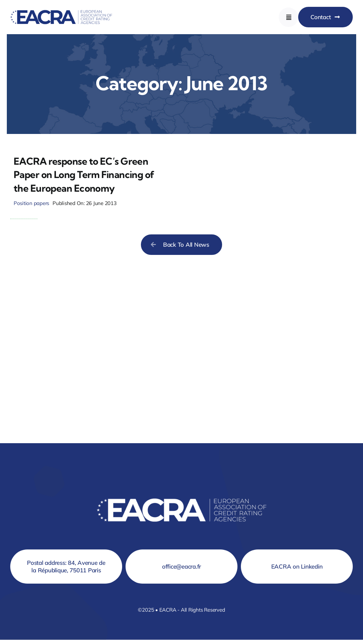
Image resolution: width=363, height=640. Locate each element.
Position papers (31, 203)
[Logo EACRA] (61, 8)
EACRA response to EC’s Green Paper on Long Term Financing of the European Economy (84, 174)
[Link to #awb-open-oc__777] (288, 17)
